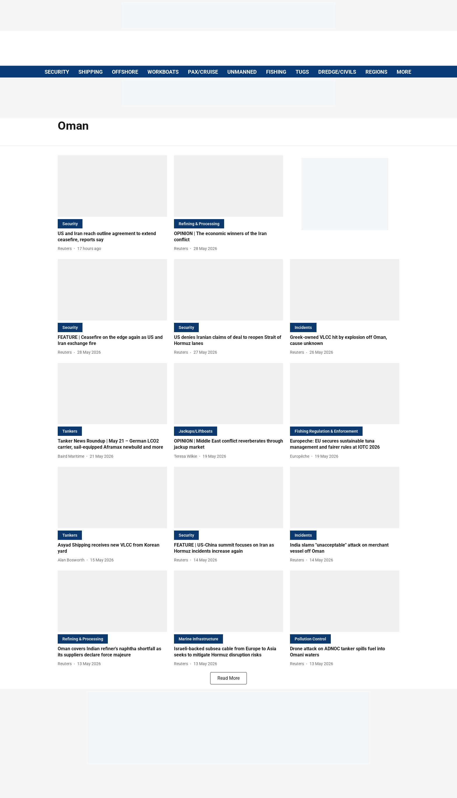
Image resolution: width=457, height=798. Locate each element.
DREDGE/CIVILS (337, 72)
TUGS (302, 72)
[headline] (112, 237)
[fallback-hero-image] (112, 186)
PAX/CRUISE (203, 72)
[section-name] (70, 223)
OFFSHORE (125, 72)
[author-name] (66, 249)
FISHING (276, 72)
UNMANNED (242, 72)
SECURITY (57, 72)
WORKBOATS (163, 72)
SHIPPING (90, 72)
